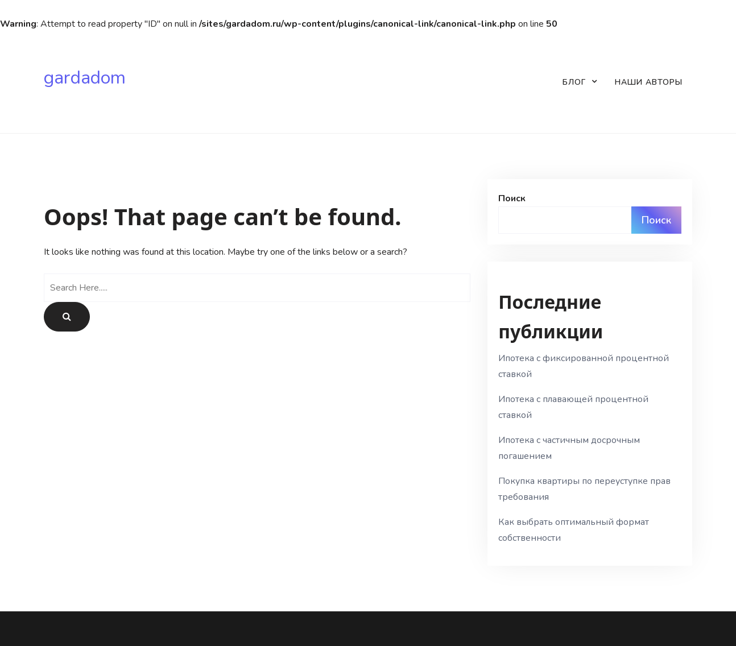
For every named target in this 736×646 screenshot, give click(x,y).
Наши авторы (649, 82)
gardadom (85, 78)
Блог (574, 82)
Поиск (512, 198)
